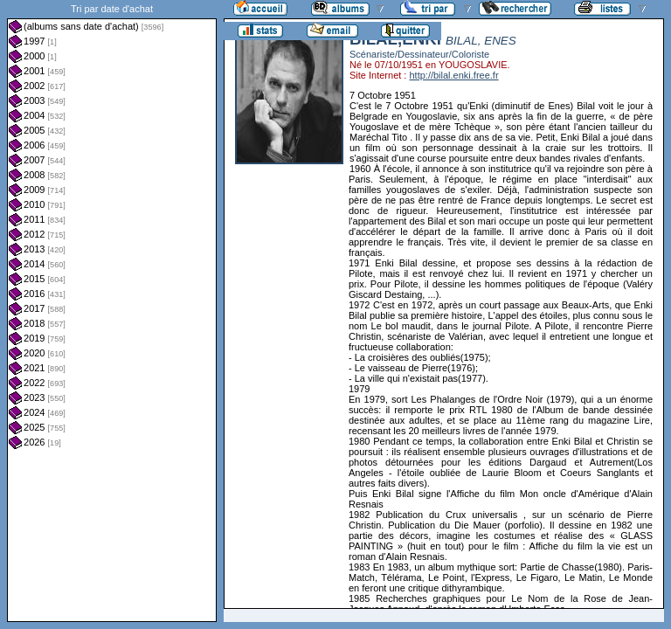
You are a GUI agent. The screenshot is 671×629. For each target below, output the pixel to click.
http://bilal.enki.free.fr (453, 75)
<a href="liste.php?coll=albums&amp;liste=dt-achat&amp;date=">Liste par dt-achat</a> (112, 311)
